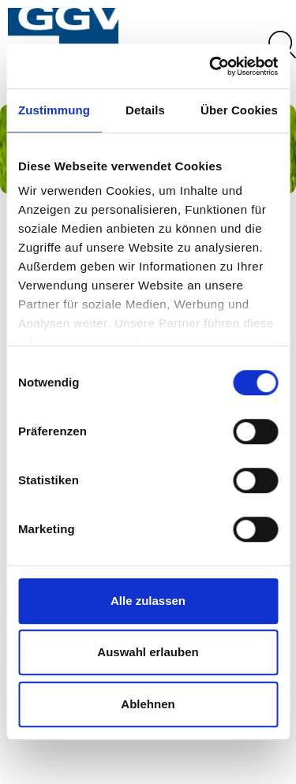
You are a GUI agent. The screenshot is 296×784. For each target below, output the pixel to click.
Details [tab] (145, 110)
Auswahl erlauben (147, 652)
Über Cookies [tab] (239, 110)
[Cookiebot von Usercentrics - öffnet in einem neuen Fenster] (211, 66)
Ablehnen (147, 704)
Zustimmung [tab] (54, 110)
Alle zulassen (148, 600)
